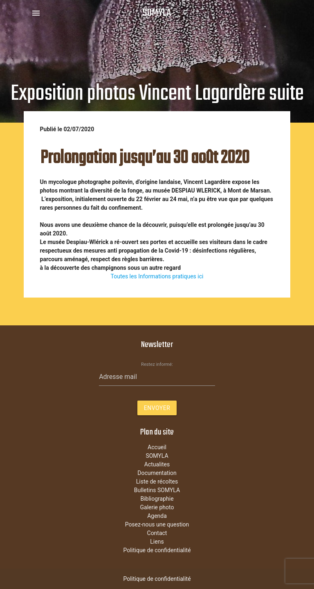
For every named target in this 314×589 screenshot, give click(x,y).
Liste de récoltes (157, 481)
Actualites (157, 464)
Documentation (157, 473)
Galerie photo (157, 507)
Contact (157, 533)
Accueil (157, 447)
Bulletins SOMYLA (157, 490)
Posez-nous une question (157, 524)
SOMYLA (157, 13)
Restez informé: (157, 364)
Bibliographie (156, 498)
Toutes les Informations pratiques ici (157, 276)
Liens (157, 541)
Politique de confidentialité (157, 550)
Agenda (157, 516)
